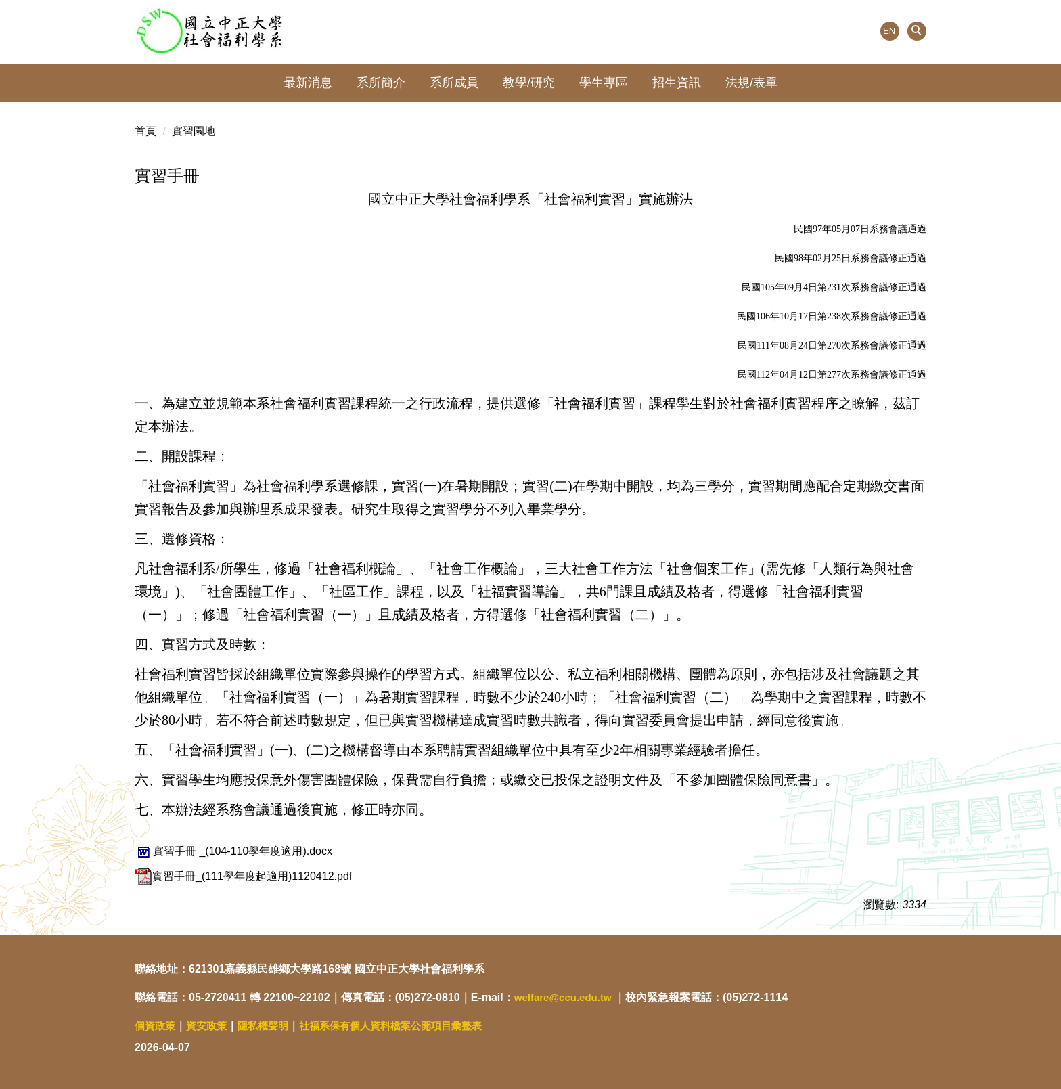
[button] (916, 31)
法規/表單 (751, 82)
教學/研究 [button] (529, 82)
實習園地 (193, 131)
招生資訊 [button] (676, 82)
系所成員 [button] (454, 82)
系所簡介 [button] (381, 82)
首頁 (145, 131)
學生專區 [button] (603, 82)
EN (889, 31)
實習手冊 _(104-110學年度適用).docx (233, 851)
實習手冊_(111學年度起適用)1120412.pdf (243, 876)
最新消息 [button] (308, 82)
